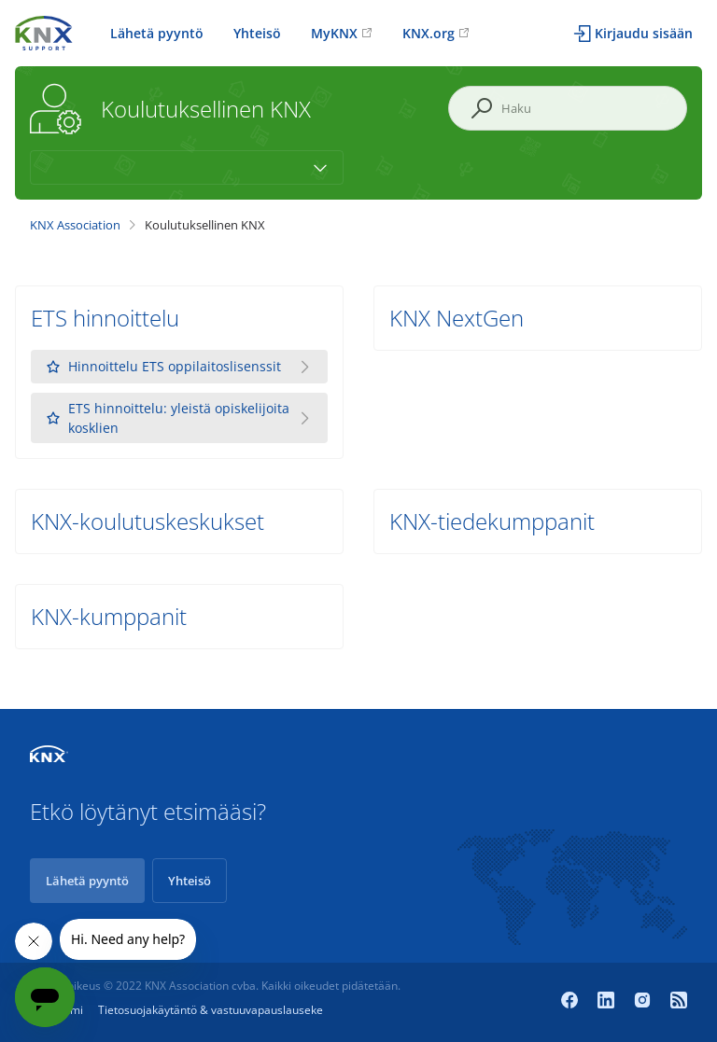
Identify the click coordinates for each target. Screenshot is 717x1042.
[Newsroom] (678, 1002)
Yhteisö (257, 33)
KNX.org (428, 33)
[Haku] (567, 108)
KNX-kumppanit (109, 616)
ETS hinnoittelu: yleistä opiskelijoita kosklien (167, 418)
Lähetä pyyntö (157, 33)
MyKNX (334, 33)
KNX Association (75, 224)
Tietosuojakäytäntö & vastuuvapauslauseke (210, 1010)
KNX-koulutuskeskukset (147, 521)
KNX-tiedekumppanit (492, 521)
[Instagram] (644, 1002)
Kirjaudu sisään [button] (644, 33)
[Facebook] (572, 1002)
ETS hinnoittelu (105, 317)
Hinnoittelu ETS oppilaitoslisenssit (163, 366)
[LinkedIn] (608, 1002)
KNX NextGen (456, 317)
